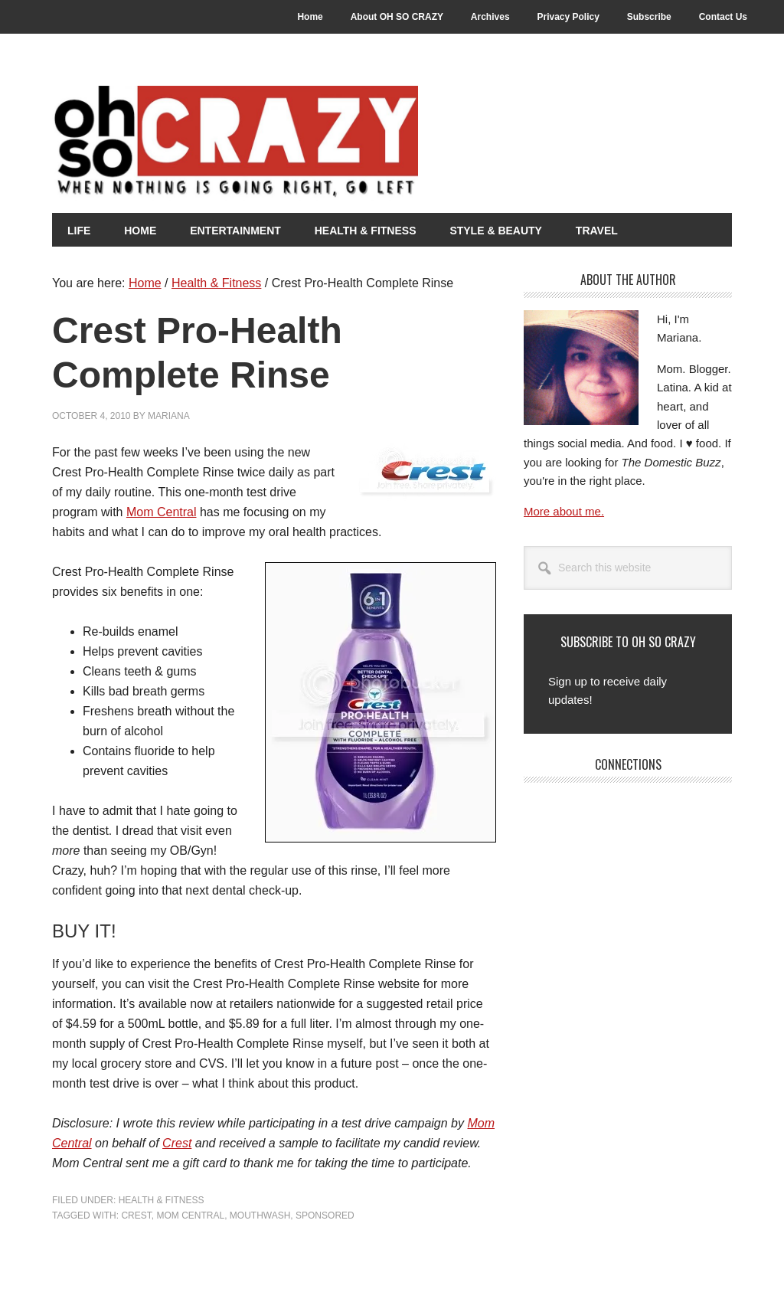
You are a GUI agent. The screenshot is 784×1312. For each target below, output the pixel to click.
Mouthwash (260, 1215)
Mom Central (161, 512)
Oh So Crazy (320, 143)
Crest (176, 1143)
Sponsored (325, 1215)
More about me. (564, 511)
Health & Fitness (161, 1200)
